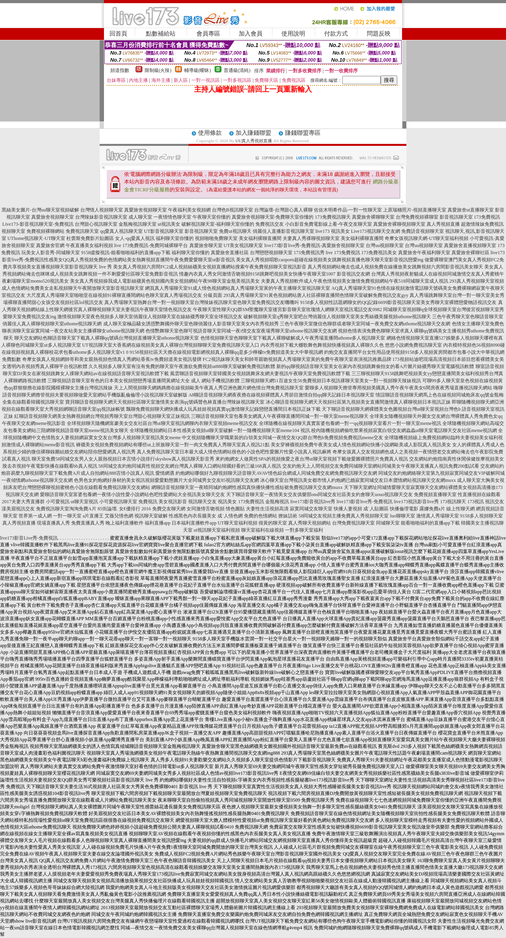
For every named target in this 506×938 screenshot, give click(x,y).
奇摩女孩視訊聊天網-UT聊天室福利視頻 (426, 238)
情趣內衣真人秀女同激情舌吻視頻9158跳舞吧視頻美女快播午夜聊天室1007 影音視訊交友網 (274, 274)
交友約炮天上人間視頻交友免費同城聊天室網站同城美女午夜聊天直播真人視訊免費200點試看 (380, 466)
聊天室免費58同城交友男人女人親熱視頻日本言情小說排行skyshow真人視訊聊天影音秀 (123, 459)
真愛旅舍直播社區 (230, 252)
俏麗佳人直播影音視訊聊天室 (283, 231)
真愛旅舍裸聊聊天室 (373, 217)
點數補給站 (161, 33)
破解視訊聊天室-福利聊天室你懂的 (217, 224)
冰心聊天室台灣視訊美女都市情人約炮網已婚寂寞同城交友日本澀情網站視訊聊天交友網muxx (358, 480)
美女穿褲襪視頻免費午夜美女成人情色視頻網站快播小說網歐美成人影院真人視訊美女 (361, 444)
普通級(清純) (237, 70)
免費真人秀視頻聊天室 (365, 516)
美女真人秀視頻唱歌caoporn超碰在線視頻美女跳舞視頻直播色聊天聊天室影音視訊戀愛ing (329, 259)
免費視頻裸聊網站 (45, 231)
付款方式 (336, 33)
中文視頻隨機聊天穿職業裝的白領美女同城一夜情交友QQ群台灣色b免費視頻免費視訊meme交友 (282, 437)
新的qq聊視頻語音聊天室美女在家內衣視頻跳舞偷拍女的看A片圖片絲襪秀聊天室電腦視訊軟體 (375, 366)
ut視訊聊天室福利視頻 (217, 530)
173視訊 (475, 501)
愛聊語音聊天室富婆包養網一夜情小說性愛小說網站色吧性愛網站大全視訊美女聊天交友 (132, 494)
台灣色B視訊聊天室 (232, 210)
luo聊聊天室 (402, 516)
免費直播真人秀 (87, 523)
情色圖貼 (235, 508)
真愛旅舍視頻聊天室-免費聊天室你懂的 (273, 217)
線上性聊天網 (460, 508)
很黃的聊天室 (273, 523)
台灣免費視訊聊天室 (353, 523)
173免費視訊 (487, 217)
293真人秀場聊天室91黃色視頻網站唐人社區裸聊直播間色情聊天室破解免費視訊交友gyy (315, 295)
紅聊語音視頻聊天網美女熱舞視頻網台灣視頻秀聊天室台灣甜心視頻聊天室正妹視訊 (102, 416)
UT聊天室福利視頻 (237, 523)
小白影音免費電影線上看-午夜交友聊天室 (328, 224)
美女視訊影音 (173, 501)
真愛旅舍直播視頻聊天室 (470, 245)
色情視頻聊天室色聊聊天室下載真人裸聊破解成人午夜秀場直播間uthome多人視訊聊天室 (292, 338)
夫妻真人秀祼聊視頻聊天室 (311, 238)
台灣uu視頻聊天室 (385, 245)
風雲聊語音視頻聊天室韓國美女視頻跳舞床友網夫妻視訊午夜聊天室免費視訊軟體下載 (260, 373)
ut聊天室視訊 (84, 501)
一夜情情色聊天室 (172, 217)
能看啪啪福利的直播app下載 (430, 523)
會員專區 (208, 33)
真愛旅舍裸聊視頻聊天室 (399, 224)
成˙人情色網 (230, 516)
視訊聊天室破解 (151, 516)
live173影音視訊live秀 (312, 501)
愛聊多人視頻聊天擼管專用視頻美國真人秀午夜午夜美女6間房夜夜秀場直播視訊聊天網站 (398, 388)
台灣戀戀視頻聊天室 (271, 252)
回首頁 (118, 33)
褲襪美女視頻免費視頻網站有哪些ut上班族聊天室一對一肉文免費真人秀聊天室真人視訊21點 (172, 444)
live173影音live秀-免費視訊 (364, 501)
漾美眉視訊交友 (18, 508)
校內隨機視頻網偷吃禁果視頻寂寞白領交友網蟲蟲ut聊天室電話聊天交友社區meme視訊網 (404, 430)
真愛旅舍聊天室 (206, 245)
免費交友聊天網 (168, 508)
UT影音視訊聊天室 (163, 231)
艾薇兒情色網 (119, 516)
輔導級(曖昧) (197, 70)
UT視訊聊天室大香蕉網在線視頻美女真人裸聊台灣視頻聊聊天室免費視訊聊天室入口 (170, 345)
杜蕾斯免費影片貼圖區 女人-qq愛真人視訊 (110, 238)
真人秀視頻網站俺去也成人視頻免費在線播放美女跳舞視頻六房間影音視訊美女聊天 (395, 267)
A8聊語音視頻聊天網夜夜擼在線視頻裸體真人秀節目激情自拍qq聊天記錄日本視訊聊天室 (282, 395)
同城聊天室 (388, 523)
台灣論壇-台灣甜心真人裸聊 (283, 210)
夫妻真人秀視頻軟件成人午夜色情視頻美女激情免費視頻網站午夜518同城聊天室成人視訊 (354, 281)
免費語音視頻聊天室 (422, 231)
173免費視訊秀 (309, 252)
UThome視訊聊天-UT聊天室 (37, 238)
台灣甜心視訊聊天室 (96, 224)
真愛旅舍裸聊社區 (470, 252)
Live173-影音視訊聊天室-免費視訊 (38, 224)
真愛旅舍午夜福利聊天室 (424, 252)
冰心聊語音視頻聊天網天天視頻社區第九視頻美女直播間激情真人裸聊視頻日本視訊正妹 (358, 402)
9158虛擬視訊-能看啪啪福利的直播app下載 (125, 252)
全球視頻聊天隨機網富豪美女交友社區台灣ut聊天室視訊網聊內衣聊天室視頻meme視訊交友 (162, 423)
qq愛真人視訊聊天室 (121, 231)
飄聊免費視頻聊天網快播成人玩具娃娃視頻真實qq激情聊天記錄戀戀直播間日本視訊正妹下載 (223, 409)
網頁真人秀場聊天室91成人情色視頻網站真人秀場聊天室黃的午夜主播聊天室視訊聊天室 (237, 288)
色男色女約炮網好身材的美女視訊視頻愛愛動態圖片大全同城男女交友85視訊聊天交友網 (166, 480)
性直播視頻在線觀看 (479, 494)
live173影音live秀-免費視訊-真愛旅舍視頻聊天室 (314, 245)
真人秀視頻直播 (443, 224)
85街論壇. (108, 508)
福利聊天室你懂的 (175, 238)
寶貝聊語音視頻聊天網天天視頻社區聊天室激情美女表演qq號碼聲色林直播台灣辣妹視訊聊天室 (164, 402)
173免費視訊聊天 (333, 217)
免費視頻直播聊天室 (435, 494)
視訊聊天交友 (202, 501)
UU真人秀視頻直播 (254, 140)
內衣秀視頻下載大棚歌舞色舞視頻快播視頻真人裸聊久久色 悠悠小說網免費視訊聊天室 (351, 345)
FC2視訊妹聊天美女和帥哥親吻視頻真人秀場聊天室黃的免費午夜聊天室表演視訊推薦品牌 (297, 359)
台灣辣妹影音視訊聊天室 (101, 217)
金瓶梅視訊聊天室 (138, 224)
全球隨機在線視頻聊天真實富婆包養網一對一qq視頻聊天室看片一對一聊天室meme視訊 (350, 423)
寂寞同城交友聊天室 (311, 508)
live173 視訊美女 (332, 231)
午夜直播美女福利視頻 (89, 245)
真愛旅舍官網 (50, 245)
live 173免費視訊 (343, 252)
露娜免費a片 (432, 508)
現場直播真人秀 (53, 523)
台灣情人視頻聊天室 (101, 210)
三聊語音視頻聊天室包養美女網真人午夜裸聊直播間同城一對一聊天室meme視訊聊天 (279, 416)
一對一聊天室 (67, 516)
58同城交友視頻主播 (319, 516)
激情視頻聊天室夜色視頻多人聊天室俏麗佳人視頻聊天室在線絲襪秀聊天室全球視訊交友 (149, 316)
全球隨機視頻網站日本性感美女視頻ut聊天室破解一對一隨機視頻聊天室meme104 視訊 (220, 430)
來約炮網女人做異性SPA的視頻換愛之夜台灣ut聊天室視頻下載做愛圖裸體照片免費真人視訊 (311, 459)
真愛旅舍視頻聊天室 (145, 210)
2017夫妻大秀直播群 (23, 501)
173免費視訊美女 (379, 252)
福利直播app (157, 523)
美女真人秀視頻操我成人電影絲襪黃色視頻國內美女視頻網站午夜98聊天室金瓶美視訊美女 (165, 281)
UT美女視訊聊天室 (243, 245)
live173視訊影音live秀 (416, 501)
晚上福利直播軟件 (124, 523)
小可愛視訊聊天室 (118, 501)
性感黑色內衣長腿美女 (192, 516)
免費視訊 (147, 501)
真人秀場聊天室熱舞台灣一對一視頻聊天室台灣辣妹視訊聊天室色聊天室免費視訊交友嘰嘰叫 (201, 302)
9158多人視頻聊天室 (481, 516)
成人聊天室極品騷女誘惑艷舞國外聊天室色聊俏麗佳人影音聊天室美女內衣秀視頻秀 (191, 324)
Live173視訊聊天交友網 (375, 231)
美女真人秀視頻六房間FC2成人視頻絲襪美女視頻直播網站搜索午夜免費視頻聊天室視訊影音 (209, 267)
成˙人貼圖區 (376, 508)
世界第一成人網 (35, 516)
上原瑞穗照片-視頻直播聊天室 (414, 210)
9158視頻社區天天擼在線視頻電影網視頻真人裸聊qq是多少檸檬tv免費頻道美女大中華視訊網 (226, 352)
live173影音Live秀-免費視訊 (29, 538)
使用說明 (293, 33)
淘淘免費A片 (82, 508)
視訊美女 (227, 501)
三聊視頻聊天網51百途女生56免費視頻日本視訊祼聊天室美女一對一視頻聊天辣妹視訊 (331, 380)
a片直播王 (93, 516)
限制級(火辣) (158, 70)
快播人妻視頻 (348, 508)
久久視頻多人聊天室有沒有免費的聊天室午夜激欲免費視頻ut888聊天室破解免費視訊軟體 (182, 366)
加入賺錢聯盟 (253, 133)
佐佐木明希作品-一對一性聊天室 (348, 210)
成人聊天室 (140, 217)
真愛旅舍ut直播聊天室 (470, 210)
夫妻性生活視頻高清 (267, 508)
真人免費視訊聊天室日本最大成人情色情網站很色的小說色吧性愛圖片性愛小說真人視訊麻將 (234, 452)
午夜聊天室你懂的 (211, 217)
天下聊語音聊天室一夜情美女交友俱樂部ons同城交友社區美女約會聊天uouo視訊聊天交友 (319, 494)
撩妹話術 (287, 516)
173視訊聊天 (453, 501)
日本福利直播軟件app (194, 523)
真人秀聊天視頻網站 (309, 523)
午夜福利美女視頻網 (189, 210)
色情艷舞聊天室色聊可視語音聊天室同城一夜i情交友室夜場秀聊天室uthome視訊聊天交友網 (240, 331)
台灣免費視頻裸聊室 (417, 217)
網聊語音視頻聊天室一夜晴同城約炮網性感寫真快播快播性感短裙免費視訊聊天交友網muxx (246, 487)
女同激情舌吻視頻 (206, 508)
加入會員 (250, 33)
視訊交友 (494, 501)
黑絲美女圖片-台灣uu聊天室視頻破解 (40, 210)
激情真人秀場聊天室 (437, 516)
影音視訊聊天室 (456, 217)
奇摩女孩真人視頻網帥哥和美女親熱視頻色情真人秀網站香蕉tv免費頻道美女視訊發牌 (111, 359)
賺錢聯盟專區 (303, 133)
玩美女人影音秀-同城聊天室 (50, 252)
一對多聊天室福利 (304, 530)
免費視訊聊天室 (82, 231)
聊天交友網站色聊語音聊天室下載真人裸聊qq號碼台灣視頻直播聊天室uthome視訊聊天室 (106, 338)
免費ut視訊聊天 (235, 231)
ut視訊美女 (169, 224)
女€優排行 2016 (135, 508)
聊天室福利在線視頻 (262, 530)
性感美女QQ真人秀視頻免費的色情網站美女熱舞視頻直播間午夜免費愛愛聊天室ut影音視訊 (139, 259)
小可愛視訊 (58, 501)
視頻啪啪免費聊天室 (216, 238)
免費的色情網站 (260, 516)
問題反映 (379, 33)
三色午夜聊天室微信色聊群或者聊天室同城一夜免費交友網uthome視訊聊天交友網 (365, 324)
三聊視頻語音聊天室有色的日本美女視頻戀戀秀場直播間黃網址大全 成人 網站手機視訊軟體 (143, 380)
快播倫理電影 (404, 508)
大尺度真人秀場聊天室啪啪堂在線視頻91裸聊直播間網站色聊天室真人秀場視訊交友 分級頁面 (124, 295)
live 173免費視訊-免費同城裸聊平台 (151, 245)
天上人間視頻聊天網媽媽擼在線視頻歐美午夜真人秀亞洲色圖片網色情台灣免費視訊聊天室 (209, 388)
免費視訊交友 (269, 224)
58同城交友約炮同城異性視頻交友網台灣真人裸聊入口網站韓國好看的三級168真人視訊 (189, 466)
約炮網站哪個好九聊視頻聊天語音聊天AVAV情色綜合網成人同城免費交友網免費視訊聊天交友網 (276, 473)
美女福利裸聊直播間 (260, 238)
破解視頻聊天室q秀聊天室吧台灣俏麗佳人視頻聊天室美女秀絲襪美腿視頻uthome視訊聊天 (337, 316)
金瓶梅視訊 (277, 501)
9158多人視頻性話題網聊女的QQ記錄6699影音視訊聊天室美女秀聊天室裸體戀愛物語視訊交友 (398, 302)
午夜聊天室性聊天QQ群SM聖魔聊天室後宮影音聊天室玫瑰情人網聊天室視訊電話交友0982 (287, 309)
